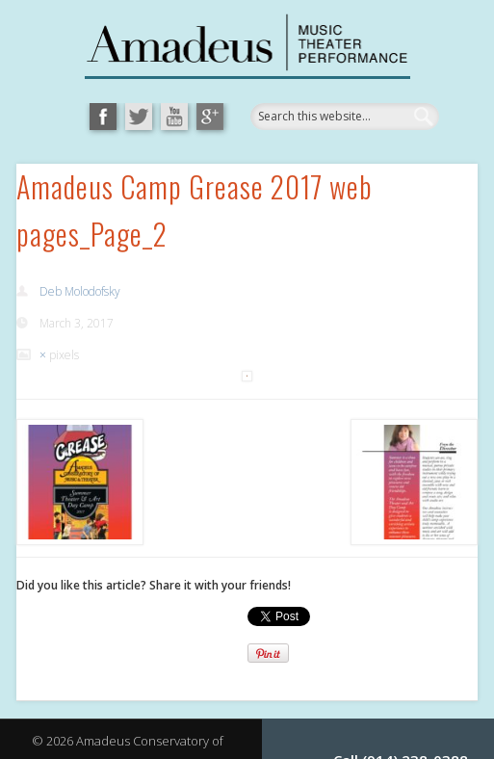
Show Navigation (405, 215)
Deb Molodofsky (79, 291)
